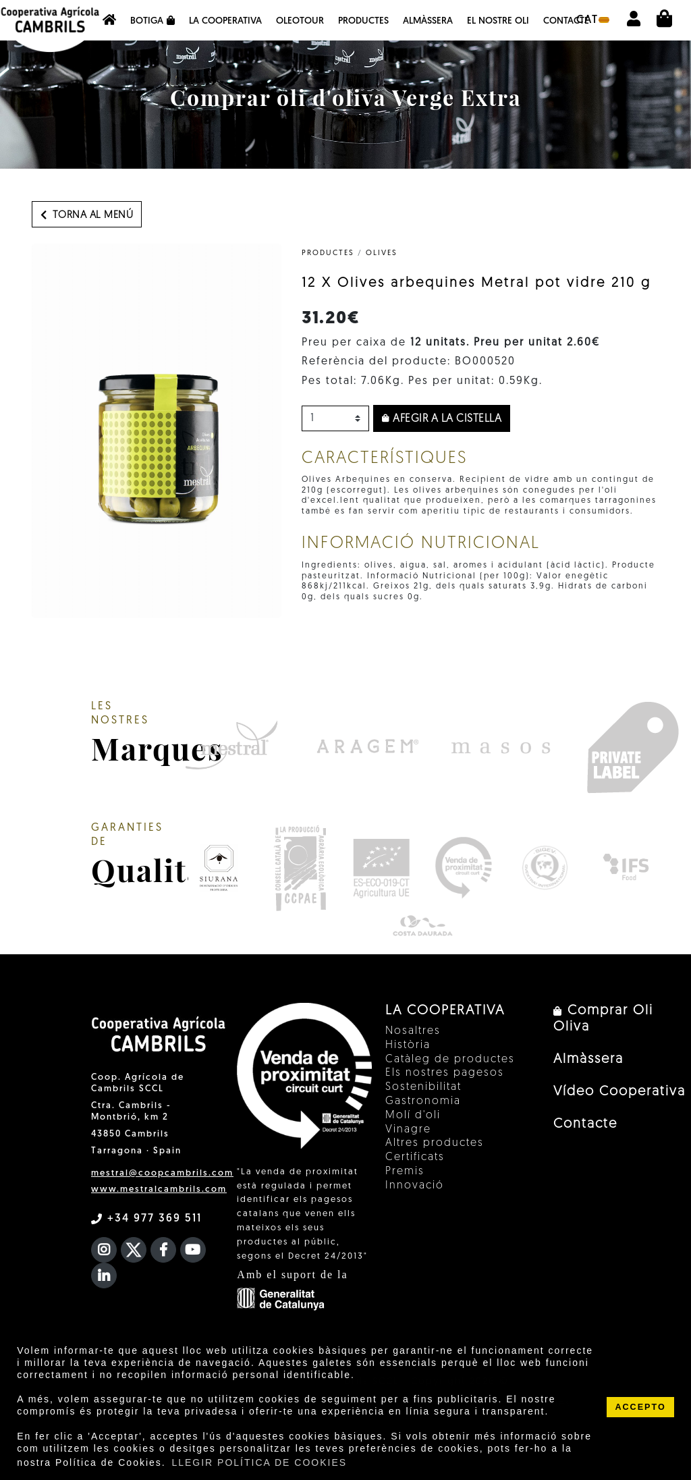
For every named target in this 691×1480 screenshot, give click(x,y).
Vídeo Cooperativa (619, 1092)
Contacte (566, 21)
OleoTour (300, 21)
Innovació (414, 1185)
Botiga (152, 21)
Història (408, 1045)
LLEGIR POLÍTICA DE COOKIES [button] (259, 1462)
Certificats (415, 1157)
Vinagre (408, 1129)
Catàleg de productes (450, 1059)
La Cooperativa (225, 21)
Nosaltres (413, 1031)
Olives (381, 253)
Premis (404, 1171)
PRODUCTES (328, 253)
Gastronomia (423, 1101)
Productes (363, 21)
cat (592, 20)
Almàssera (428, 21)
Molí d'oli (413, 1115)
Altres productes (434, 1143)
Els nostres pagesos (444, 1073)
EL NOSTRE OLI (498, 21)
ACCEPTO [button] (640, 1407)
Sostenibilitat (423, 1087)
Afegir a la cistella (441, 419)
